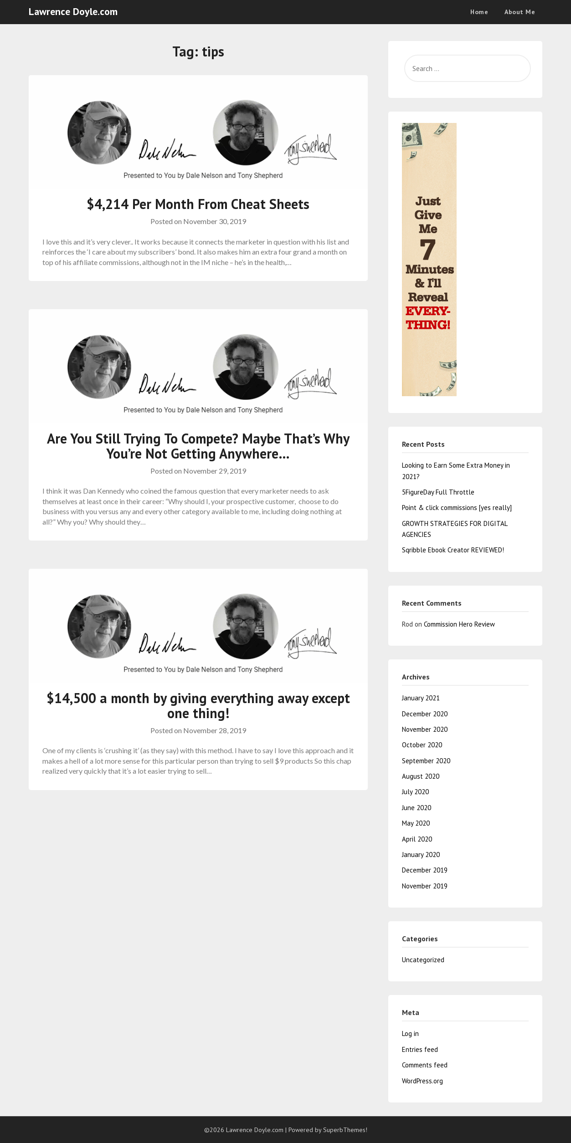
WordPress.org (422, 1081)
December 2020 (425, 713)
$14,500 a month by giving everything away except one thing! (198, 705)
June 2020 (416, 807)
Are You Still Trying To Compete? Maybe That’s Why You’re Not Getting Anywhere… (198, 445)
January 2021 (421, 698)
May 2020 (416, 823)
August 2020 (420, 776)
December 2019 (425, 870)
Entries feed (420, 1049)
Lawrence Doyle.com (73, 11)
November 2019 (425, 886)
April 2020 (417, 839)
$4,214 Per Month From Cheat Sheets (198, 204)
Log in (410, 1033)
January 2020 (421, 854)
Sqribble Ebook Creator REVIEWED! (453, 550)
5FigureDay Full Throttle (438, 492)
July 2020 (415, 791)
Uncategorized (423, 959)
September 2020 (426, 760)
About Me (519, 12)
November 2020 (425, 729)
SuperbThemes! (345, 1130)
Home (479, 12)
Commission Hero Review (459, 624)
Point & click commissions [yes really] (457, 507)
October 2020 (422, 744)
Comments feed (425, 1065)
